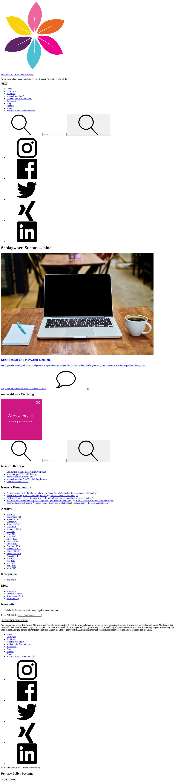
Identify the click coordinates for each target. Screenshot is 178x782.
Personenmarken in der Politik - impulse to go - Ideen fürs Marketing (37, 493)
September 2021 (14, 524)
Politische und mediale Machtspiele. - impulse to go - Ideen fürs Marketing (39, 500)
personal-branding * (15, 96)
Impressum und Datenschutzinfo (21, 111)
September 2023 (14, 517)
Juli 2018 (11, 558)
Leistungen (11, 91)
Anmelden (11, 591)
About (9, 108)
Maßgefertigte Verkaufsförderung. (21, 474)
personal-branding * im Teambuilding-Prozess (27, 479)
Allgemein (11, 580)
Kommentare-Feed (15, 596)
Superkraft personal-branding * (84, 493)
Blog (9, 103)
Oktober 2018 (13, 551)
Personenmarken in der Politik (20, 477)
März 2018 (11, 568)
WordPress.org (13, 598)
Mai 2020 (11, 531)
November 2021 (14, 519)
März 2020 (11, 536)
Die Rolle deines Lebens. (17, 481)
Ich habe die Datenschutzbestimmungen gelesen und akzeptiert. (30, 610)
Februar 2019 (12, 541)
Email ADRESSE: (9, 615)
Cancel (12, 779)
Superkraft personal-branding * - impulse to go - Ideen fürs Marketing (37, 503)
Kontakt (10, 106)
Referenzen (11, 101)
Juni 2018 (11, 561)
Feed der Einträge (14, 594)
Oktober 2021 (13, 522)
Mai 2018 (11, 563)
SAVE (4, 779)
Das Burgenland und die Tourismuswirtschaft (26, 472)
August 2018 (12, 556)
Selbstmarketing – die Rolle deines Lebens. (90, 503)
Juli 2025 (11, 514)
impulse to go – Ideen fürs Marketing (17, 74)
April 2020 (11, 534)
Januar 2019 (12, 544)
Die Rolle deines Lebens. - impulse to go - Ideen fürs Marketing (34, 498)
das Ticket (11, 93)
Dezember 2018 (13, 546)
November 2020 (14, 529)
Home (9, 89)
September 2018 (14, 553)
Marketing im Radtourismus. (19, 98)
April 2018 (11, 566)
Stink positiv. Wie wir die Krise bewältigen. (95, 500)
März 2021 (11, 526)
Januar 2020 (12, 539)
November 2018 (14, 548)
